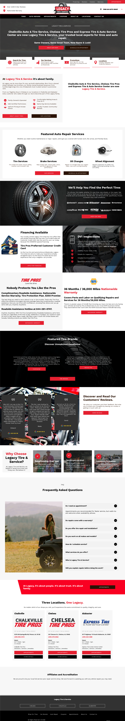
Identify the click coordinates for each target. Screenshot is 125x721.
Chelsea (52, 608)
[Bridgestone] (105, 202)
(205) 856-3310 (19, 632)
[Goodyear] (72, 210)
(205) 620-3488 (87, 632)
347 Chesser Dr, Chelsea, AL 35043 (59, 629)
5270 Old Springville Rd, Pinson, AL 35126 (27, 629)
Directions (17, 643)
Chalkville (19, 608)
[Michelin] (105, 210)
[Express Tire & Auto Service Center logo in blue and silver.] (111, 106)
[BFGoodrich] (94, 202)
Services (24, 643)
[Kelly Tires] (83, 210)
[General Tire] (83, 202)
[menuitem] (76, 2)
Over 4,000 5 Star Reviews (16, 7)
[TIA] (19, 680)
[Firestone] (116, 202)
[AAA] (106, 680)
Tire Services (20, 161)
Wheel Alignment (104, 161)
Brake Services (48, 161)
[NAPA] (54, 680)
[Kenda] (94, 210)
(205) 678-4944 (53, 632)
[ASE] (89, 680)
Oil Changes (76, 161)
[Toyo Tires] (116, 210)
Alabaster (87, 608)
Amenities (31, 643)
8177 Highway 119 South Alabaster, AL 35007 (96, 629)
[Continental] (72, 202)
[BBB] (36, 680)
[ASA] (71, 680)
